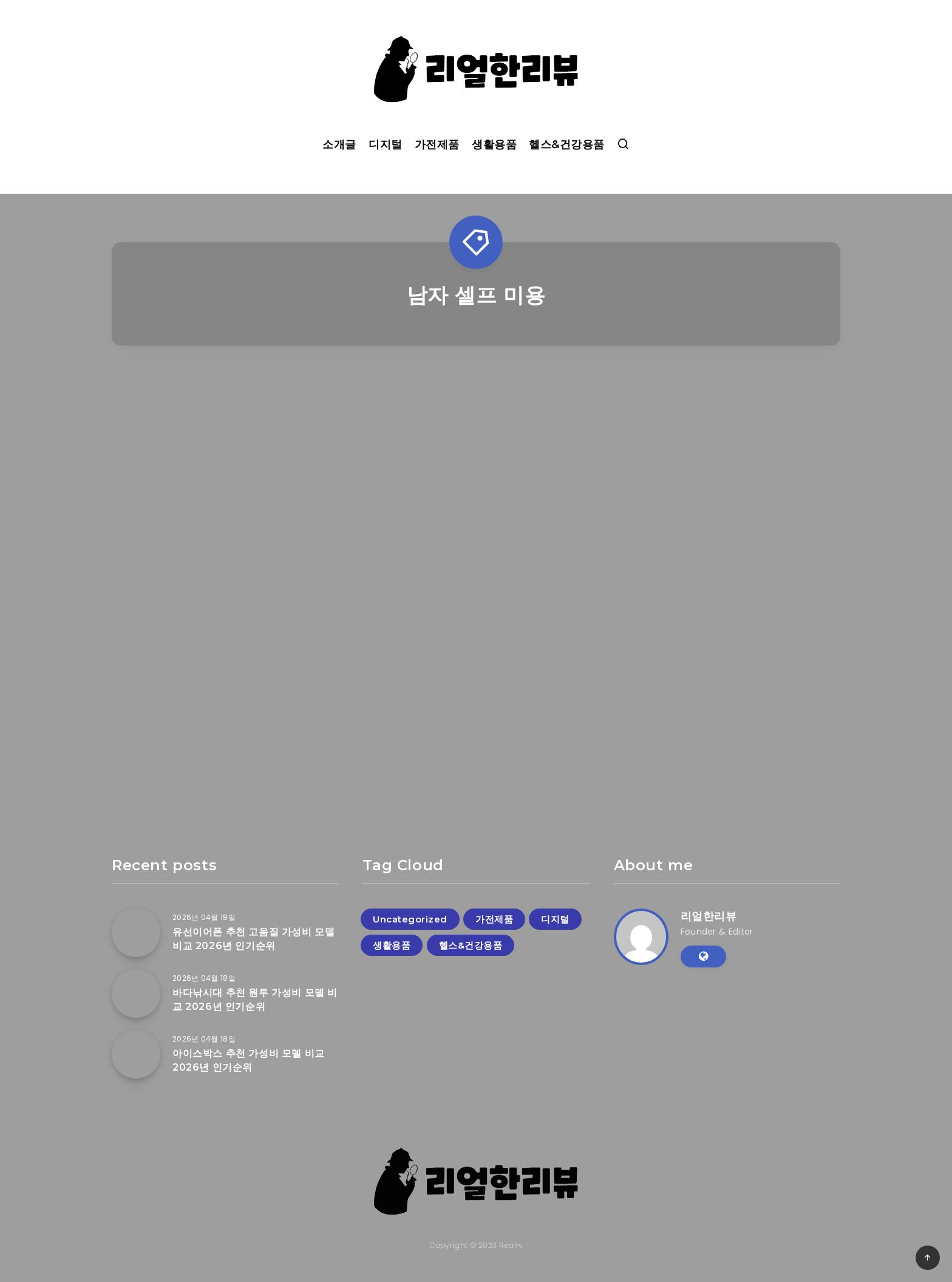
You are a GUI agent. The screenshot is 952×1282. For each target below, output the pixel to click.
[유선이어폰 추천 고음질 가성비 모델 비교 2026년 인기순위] (136, 933)
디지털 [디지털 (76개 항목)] (555, 919)
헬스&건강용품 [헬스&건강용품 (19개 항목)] (471, 945)
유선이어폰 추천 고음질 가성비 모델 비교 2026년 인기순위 (253, 939)
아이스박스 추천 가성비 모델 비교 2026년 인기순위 (248, 1060)
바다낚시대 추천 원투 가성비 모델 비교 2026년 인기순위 (255, 999)
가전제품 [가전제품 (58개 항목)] (494, 919)
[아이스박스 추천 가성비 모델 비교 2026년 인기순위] (136, 1054)
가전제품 (437, 144)
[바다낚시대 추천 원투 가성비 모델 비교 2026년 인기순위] (136, 993)
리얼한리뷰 (709, 916)
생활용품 (494, 144)
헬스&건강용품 (567, 144)
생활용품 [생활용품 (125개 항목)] (391, 945)
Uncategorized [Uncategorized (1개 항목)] (410, 919)
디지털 (386, 144)
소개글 (339, 144)
